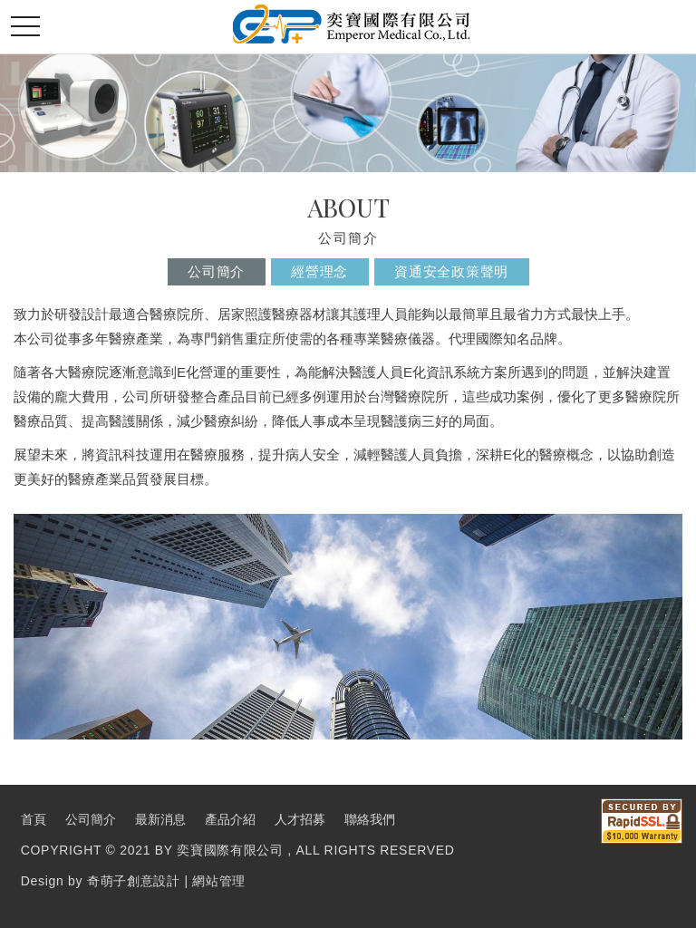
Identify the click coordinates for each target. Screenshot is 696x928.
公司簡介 (216, 271)
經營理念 (319, 271)
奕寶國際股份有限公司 (351, 24)
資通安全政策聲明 (451, 271)
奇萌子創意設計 (133, 881)
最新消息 (160, 819)
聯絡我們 (369, 819)
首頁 (33, 819)
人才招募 (300, 819)
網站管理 (219, 881)
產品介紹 (230, 819)
